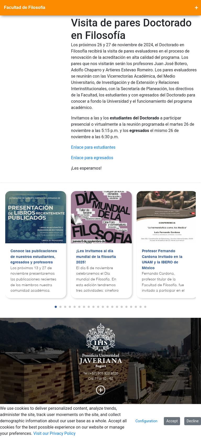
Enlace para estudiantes (93, 147)
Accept (172, 421)
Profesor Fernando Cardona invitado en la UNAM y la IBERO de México (162, 259)
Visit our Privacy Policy (54, 433)
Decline (193, 421)
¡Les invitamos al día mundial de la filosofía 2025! (96, 256)
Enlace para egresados (92, 157)
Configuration (146, 421)
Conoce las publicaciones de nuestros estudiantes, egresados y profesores (33, 256)
